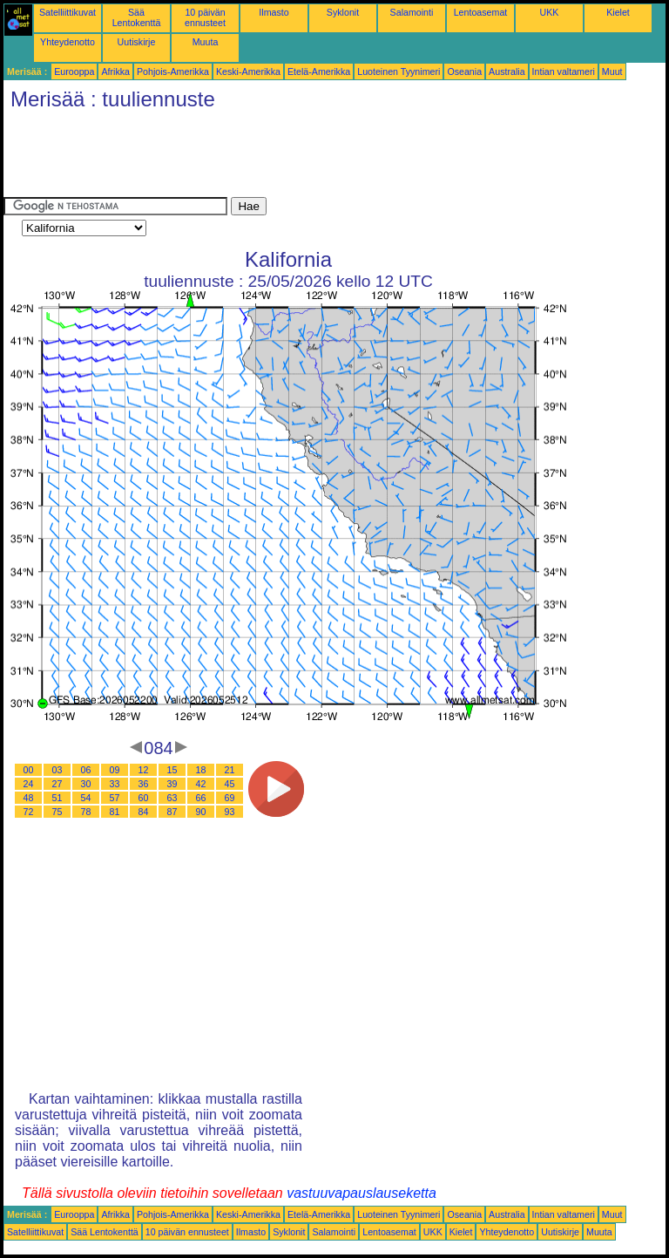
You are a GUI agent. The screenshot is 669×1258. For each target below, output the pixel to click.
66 (201, 797)
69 (230, 797)
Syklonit (343, 12)
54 (86, 797)
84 (144, 811)
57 (115, 797)
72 (29, 811)
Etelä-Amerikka (318, 71)
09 (115, 770)
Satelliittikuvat (67, 12)
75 (57, 811)
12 (144, 770)
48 (29, 797)
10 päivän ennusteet (205, 17)
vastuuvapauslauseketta (361, 1193)
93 (230, 811)
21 (230, 770)
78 (86, 811)
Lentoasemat (481, 12)
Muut (612, 71)
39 (172, 784)
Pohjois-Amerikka (173, 71)
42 (201, 784)
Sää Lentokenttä (136, 17)
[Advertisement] (320, 158)
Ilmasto (273, 12)
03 (57, 770)
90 (201, 811)
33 (115, 784)
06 (86, 770)
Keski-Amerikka (248, 71)
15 (172, 770)
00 (29, 770)
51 (57, 797)
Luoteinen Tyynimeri (398, 71)
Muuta (206, 42)
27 (57, 784)
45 (230, 784)
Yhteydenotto (67, 42)
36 (144, 784)
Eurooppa (74, 71)
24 (29, 784)
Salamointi (412, 12)
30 (86, 784)
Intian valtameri (563, 71)
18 (201, 770)
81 (115, 811)
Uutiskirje (137, 42)
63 (172, 797)
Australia (506, 71)
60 (144, 797)
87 (172, 811)
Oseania (464, 71)
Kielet (618, 12)
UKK (549, 12)
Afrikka (115, 71)
